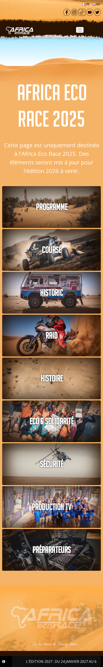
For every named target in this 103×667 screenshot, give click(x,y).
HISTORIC (51, 293)
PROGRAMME (51, 207)
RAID (51, 335)
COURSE (51, 250)
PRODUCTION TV (51, 507)
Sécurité (51, 464)
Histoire (51, 378)
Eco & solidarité (51, 421)
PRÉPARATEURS (51, 550)
